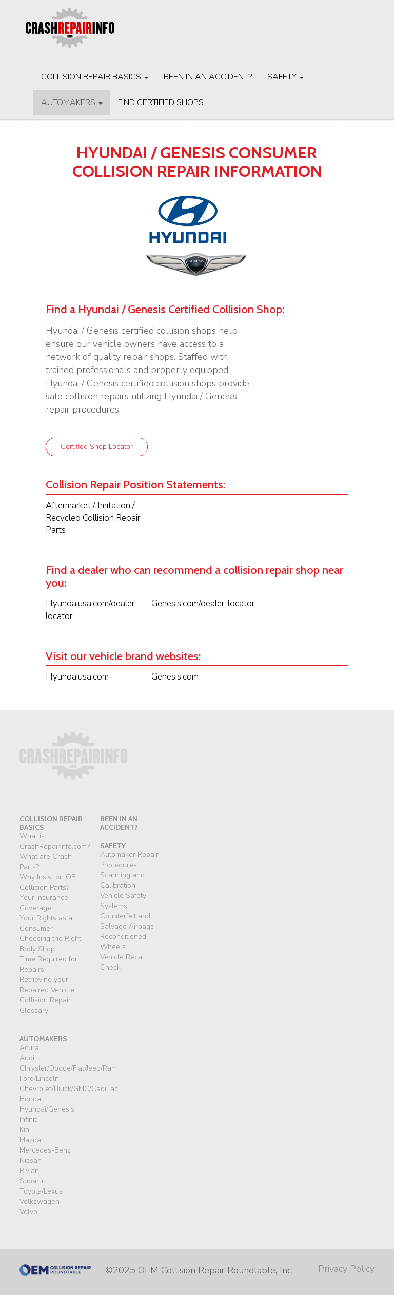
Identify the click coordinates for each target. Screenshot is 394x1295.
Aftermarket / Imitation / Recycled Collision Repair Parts (93, 518)
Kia (24, 1130)
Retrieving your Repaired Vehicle (46, 985)
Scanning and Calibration (122, 880)
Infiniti (28, 1119)
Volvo (28, 1212)
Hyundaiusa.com (77, 677)
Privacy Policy (346, 1269)
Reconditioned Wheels (123, 942)
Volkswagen (39, 1201)
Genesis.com (175, 677)
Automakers (72, 102)
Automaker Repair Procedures (129, 860)
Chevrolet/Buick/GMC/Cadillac (68, 1089)
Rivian (29, 1171)
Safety (285, 77)
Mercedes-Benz (45, 1150)
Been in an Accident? (208, 77)
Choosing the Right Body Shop (50, 944)
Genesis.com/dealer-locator (202, 603)
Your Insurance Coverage (43, 903)
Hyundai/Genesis (46, 1109)
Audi (26, 1058)
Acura (29, 1048)
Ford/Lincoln (39, 1078)
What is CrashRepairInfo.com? (54, 841)
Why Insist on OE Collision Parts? (47, 882)
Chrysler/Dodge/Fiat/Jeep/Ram (68, 1068)
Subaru (31, 1181)
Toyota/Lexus (41, 1191)
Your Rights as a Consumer (45, 923)
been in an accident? (119, 822)
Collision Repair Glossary (45, 1005)
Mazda (30, 1140)
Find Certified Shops (161, 102)
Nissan (30, 1160)
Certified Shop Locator (97, 446)
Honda (30, 1099)
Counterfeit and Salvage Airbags (127, 921)
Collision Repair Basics (94, 77)
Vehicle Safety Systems (123, 901)
